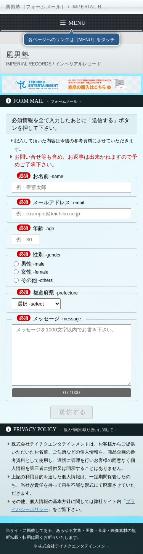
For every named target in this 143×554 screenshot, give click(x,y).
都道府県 (43, 293)
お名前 (41, 176)
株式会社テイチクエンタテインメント (73, 546)
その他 (29, 280)
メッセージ (46, 318)
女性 (26, 272)
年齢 (38, 228)
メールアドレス (51, 202)
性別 (38, 255)
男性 (26, 264)
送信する (71, 412)
